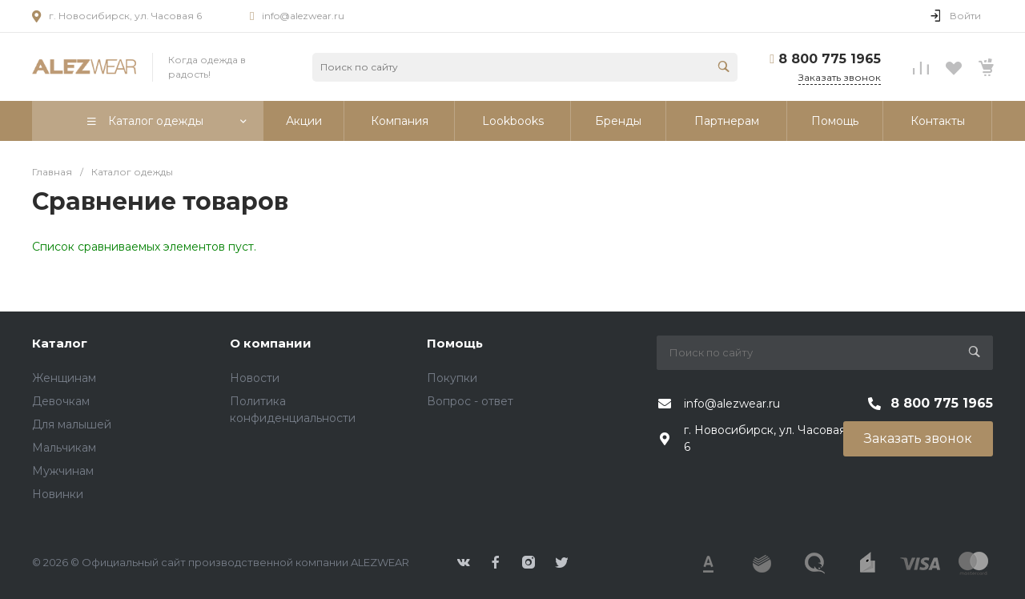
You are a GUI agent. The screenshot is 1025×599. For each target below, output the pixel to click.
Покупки (452, 378)
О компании (271, 343)
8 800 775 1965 (829, 58)
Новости (254, 378)
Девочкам (61, 401)
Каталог (59, 343)
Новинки (57, 494)
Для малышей (71, 424)
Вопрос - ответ (470, 401)
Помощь (455, 343)
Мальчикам (64, 447)
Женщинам (64, 378)
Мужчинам (63, 471)
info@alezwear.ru (303, 16)
